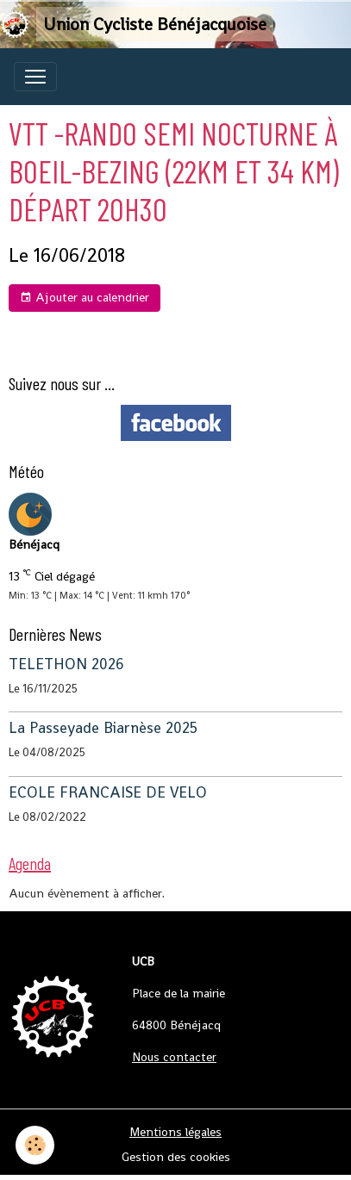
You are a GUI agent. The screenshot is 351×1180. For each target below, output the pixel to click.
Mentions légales (175, 1132)
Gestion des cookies (176, 1156)
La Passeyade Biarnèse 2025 (103, 727)
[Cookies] (35, 1145)
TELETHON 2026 (66, 664)
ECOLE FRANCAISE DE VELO (108, 792)
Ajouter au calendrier (84, 297)
